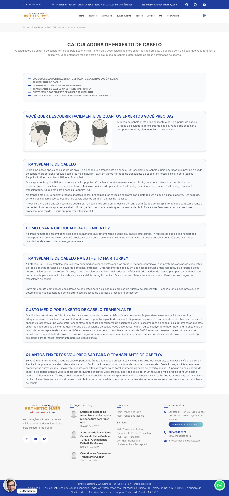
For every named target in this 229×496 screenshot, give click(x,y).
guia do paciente (124, 16)
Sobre (81, 16)
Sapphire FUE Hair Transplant (134, 433)
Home (26, 27)
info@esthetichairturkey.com (162, 4)
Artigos (150, 16)
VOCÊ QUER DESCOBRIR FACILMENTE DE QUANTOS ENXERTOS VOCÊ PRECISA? (75, 78)
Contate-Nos (173, 16)
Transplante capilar (41, 27)
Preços (139, 16)
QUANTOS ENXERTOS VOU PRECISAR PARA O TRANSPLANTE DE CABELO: (72, 95)
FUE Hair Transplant (128, 436)
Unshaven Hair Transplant (132, 444)
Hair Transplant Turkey (130, 429)
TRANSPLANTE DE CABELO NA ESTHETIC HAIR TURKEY (62, 89)
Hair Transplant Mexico (130, 415)
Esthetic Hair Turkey (113, 483)
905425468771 (32, 4)
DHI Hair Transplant (128, 440)
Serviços (93, 16)
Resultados (107, 16)
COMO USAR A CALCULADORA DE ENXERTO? (57, 85)
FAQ (160, 16)
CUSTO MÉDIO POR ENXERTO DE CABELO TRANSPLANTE (63, 92)
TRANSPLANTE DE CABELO (47, 82)
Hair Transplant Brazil (129, 411)
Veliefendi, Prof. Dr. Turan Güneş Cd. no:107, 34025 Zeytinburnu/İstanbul (94, 4)
